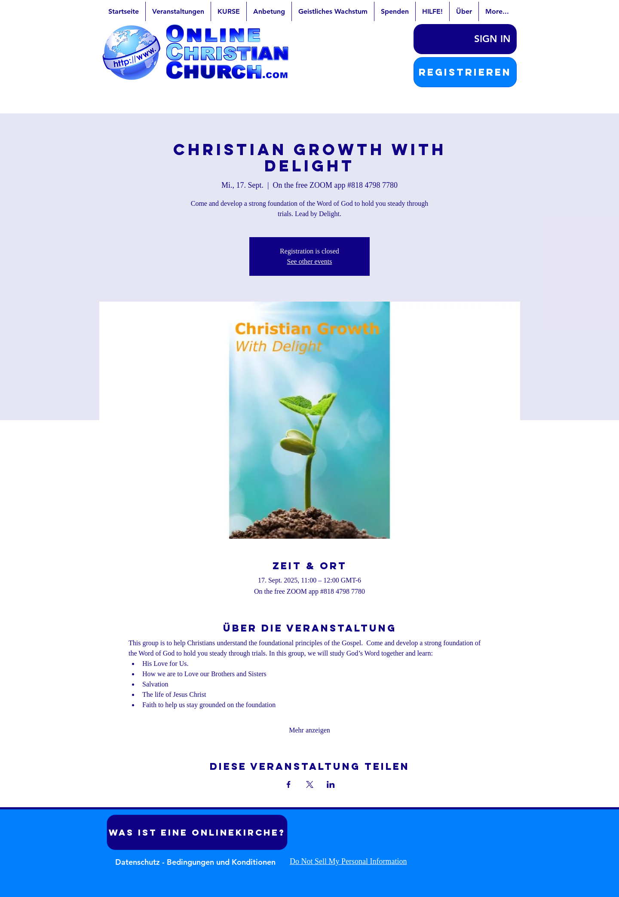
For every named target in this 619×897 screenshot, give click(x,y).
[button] (465, 72)
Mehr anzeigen (309, 730)
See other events (309, 261)
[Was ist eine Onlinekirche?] (197, 832)
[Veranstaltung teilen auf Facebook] (289, 784)
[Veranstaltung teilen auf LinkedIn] (331, 784)
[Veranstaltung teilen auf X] (310, 784)
